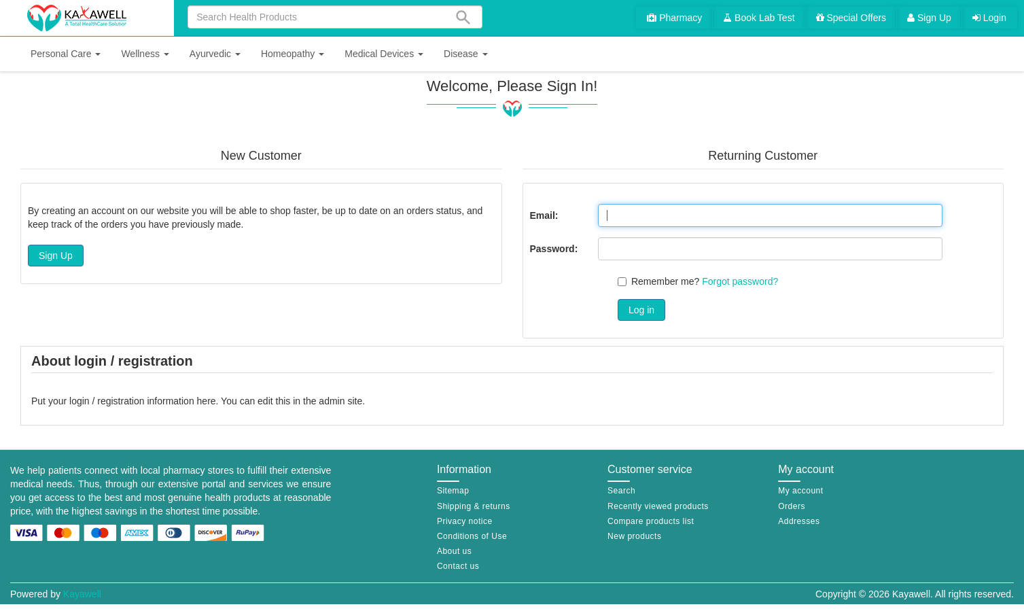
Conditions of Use (472, 536)
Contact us (458, 566)
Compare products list (650, 521)
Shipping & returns (473, 506)
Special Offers (851, 17)
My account (800, 490)
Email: (544, 215)
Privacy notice (465, 521)
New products (634, 536)
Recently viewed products (658, 506)
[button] (65, 54)
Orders (791, 506)
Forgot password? (740, 281)
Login (989, 17)
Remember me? (665, 281)
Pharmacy (674, 17)
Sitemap (453, 490)
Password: (554, 248)
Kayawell (82, 594)
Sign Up (929, 17)
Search (621, 490)
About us (454, 551)
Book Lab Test (758, 17)
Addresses (798, 521)
